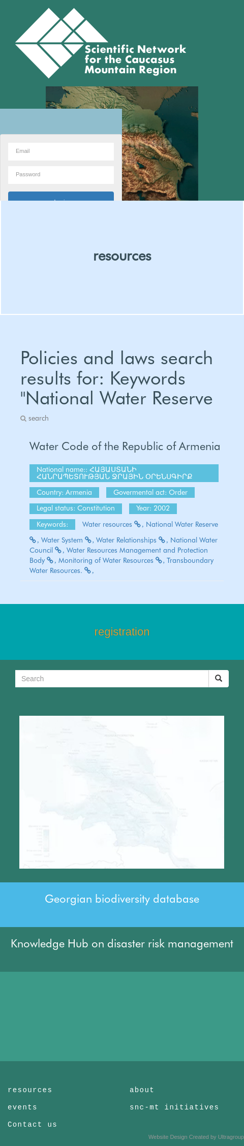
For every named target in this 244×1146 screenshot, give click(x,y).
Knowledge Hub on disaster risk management (122, 943)
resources (122, 255)
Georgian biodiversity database (122, 898)
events (23, 1107)
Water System (68, 540)
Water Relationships (132, 540)
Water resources (113, 524)
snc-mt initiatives (174, 1107)
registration (122, 631)
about (142, 1090)
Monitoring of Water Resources (111, 560)
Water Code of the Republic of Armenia (125, 446)
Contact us (32, 1125)
